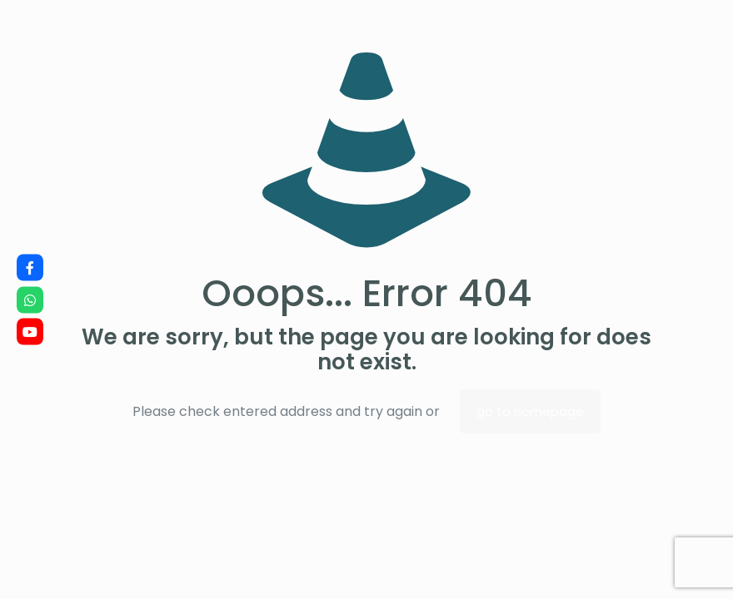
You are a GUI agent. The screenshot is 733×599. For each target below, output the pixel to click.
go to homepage (530, 411)
